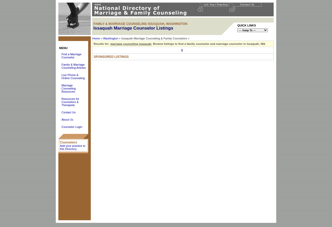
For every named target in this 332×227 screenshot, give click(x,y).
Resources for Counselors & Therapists (70, 102)
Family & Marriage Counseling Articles (73, 66)
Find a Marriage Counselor (71, 56)
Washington (110, 38)
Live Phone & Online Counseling (73, 76)
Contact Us (68, 112)
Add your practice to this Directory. (72, 147)
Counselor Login (71, 126)
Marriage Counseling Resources (68, 88)
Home (96, 38)
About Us (67, 119)
